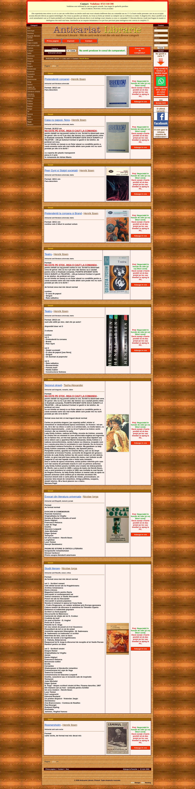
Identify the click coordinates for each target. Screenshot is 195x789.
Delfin (29, 53)
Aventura (30, 33)
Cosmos (30, 48)
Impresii (70, 41)
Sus (67, 769)
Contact (88, 41)
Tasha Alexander (73, 385)
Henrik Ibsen (84, 58)
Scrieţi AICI (161, 103)
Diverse (30, 58)
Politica (29, 101)
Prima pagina (51, 769)
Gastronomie (32, 79)
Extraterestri (31, 69)
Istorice (29, 84)
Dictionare (31, 56)
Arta (28, 28)
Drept (29, 64)
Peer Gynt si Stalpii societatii (61, 170)
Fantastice (31, 74)
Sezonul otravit (53, 385)
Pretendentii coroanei (57, 79)
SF (28, 111)
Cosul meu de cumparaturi (139, 50)
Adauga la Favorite (130, 769)
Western (30, 124)
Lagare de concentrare (31, 88)
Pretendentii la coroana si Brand (63, 213)
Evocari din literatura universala (63, 496)
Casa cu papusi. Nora (57, 120)
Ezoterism (31, 71)
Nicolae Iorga (90, 496)
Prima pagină (53, 41)
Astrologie (31, 31)
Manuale (30, 98)
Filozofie (30, 77)
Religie (29, 109)
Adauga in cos (140, 101)
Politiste (30, 104)
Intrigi (29, 82)
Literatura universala (31, 95)
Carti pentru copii (33, 45)
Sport (29, 117)
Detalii (50, 74)
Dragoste (30, 61)
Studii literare (52, 568)
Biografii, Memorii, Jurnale (33, 37)
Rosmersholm (53, 725)
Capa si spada (32, 43)
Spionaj (30, 114)
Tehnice (30, 119)
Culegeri (30, 51)
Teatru (48, 254)
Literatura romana (33, 91)
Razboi (29, 106)
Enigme (30, 66)
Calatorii (30, 40)
